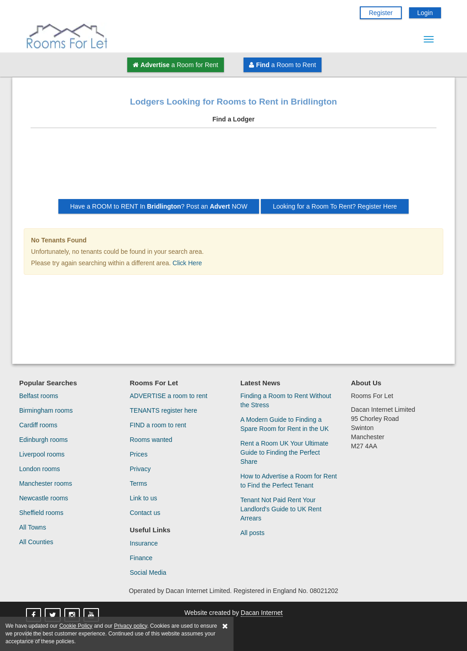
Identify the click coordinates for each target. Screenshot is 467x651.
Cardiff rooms (38, 425)
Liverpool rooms (42, 454)
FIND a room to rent (158, 425)
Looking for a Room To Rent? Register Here (335, 206)
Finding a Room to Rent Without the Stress (285, 400)
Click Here (187, 263)
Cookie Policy (76, 626)
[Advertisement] (233, 167)
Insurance (144, 543)
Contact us (145, 512)
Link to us (143, 498)
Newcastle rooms (43, 498)
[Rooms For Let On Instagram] (73, 615)
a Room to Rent (282, 64)
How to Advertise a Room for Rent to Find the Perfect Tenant (288, 480)
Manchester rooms (45, 483)
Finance (141, 558)
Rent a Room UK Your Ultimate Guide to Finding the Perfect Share (284, 452)
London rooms (39, 468)
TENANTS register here (163, 410)
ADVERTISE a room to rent (169, 395)
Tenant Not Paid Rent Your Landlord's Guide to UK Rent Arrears (281, 509)
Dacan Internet (262, 612)
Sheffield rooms (41, 512)
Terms (138, 483)
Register (381, 12)
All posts (252, 532)
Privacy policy (130, 626)
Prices (139, 454)
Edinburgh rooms (43, 439)
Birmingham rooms (46, 410)
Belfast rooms (38, 395)
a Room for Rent (175, 64)
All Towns (32, 527)
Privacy (140, 468)
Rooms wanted (151, 439)
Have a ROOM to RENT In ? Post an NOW (159, 206)
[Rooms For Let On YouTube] (92, 615)
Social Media (148, 572)
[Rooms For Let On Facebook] (34, 615)
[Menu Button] (429, 39)
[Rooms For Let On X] (53, 615)
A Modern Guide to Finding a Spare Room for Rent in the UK (284, 424)
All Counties (36, 542)
